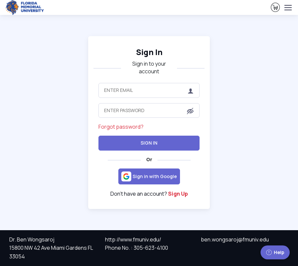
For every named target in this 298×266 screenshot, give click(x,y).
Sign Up (178, 193)
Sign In (149, 52)
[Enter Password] (149, 110)
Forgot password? (121, 126)
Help (275, 252)
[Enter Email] (149, 90)
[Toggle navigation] (288, 8)
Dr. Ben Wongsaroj (31, 239)
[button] (190, 110)
